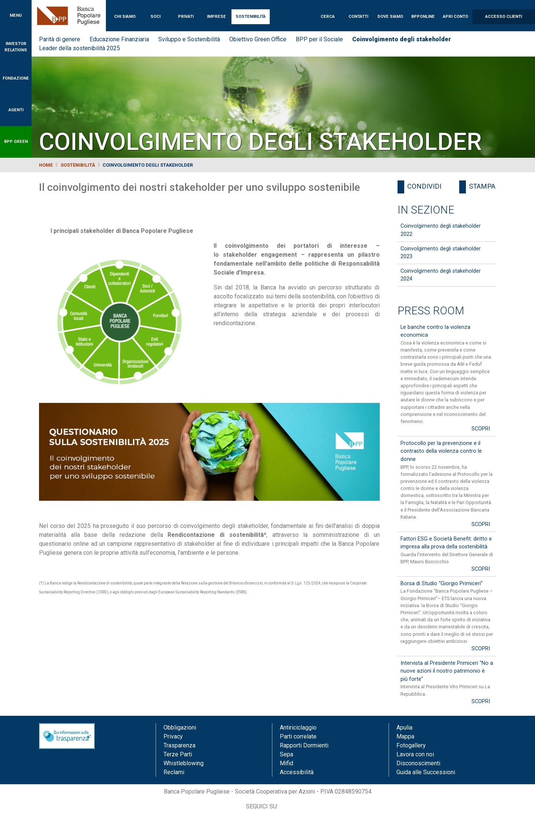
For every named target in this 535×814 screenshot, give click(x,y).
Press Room (431, 310)
